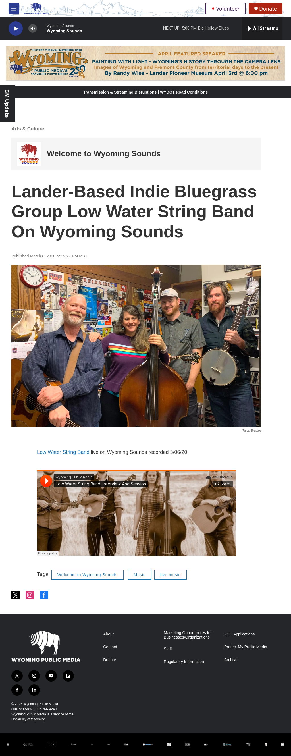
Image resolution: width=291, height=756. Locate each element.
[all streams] (262, 28)
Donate (268, 9)
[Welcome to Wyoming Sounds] (29, 154)
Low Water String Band (63, 452)
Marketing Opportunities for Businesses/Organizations (188, 635)
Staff (168, 649)
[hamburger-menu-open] (14, 8)
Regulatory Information (184, 662)
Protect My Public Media (245, 647)
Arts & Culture (27, 129)
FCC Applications (239, 634)
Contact (110, 647)
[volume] (33, 28)
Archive (231, 660)
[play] (15, 28)
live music (170, 574)
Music (140, 574)
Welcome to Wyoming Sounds (104, 153)
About (108, 634)
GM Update (7, 103)
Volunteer (225, 8)
